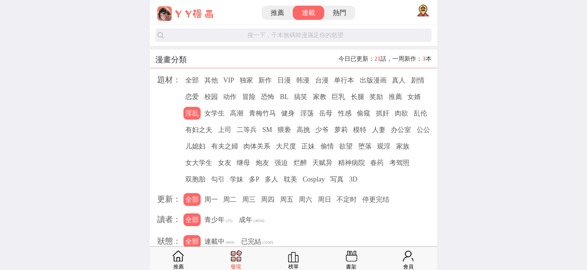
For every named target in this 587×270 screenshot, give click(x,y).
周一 (211, 199)
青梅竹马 (262, 113)
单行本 (344, 80)
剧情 (418, 80)
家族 (403, 146)
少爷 (322, 130)
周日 (324, 199)
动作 (230, 96)
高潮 (236, 113)
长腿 (357, 96)
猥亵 (284, 130)
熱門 (339, 12)
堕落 (365, 146)
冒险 (249, 96)
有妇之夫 (198, 130)
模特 (360, 130)
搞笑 (300, 96)
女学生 (214, 113)
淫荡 (307, 113)
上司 (224, 130)
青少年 (218, 220)
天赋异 (322, 162)
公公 (423, 130)
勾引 (218, 179)
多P (254, 179)
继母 (243, 162)
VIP (228, 80)
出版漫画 (373, 80)
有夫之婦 (224, 146)
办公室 (401, 130)
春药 (377, 162)
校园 (211, 96)
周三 (249, 199)
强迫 (281, 162)
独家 (246, 80)
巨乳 (338, 96)
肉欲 (401, 113)
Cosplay (313, 179)
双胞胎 (195, 179)
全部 (192, 80)
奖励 (376, 96)
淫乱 (192, 113)
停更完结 (375, 199)
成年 (251, 220)
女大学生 (198, 162)
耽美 (290, 179)
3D (353, 179)
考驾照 (399, 162)
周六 (305, 199)
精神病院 (351, 162)
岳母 (325, 113)
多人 (271, 179)
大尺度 (286, 146)
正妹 (308, 146)
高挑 (303, 130)
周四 (267, 199)
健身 (288, 113)
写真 (337, 179)
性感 (345, 113)
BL (284, 96)
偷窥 (363, 113)
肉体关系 (256, 146)
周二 (230, 199)
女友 (224, 162)
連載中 (219, 242)
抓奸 (382, 113)
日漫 (284, 80)
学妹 (236, 179)
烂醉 (300, 162)
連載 (308, 12)
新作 (265, 80)
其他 (211, 80)
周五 (287, 199)
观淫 (383, 146)
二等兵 (247, 130)
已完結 (257, 242)
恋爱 (192, 96)
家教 (319, 96)
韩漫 (303, 80)
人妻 (379, 130)
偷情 (327, 146)
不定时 (347, 199)
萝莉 (341, 130)
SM (267, 130)
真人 (398, 80)
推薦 (277, 12)
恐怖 (267, 96)
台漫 (322, 80)
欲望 (346, 146)
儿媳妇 (195, 146)
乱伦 (420, 113)
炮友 (262, 162)
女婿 (414, 96)
